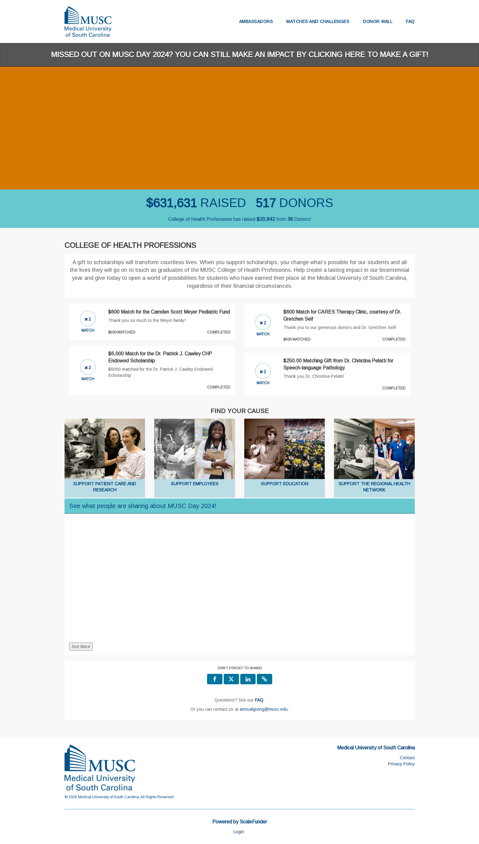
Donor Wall (377, 21)
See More (81, 646)
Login (239, 831)
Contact (407, 757)
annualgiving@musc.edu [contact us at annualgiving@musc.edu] (264, 709)
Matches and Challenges (317, 21)
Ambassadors (256, 21)
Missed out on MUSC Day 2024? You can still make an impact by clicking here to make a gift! (239, 54)
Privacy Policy (401, 763)
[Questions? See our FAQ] (259, 699)
